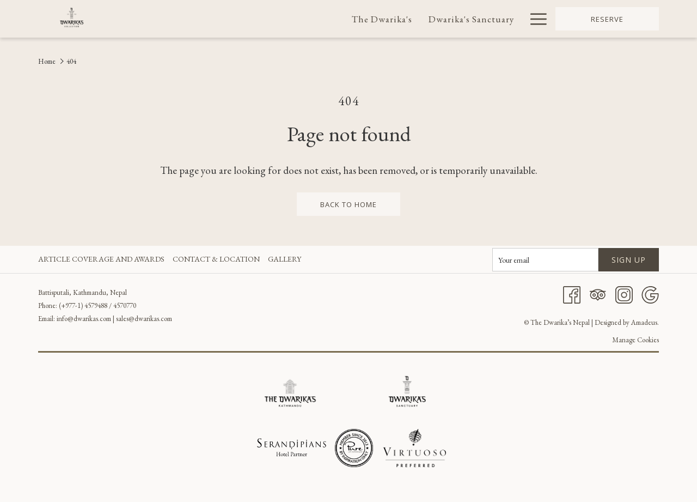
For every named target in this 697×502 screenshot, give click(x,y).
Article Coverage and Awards (101, 259)
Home (47, 61)
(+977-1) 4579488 (83, 305)
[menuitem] (382, 19)
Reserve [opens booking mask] (607, 19)
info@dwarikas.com (84, 318)
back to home (348, 204)
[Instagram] (624, 294)
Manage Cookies (635, 339)
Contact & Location (216, 259)
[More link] (534, 19)
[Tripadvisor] (598, 294)
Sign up (629, 260)
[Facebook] (571, 294)
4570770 (124, 305)
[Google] (650, 294)
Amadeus (644, 322)
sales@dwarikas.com (144, 318)
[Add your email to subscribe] (545, 259)
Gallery (284, 259)
